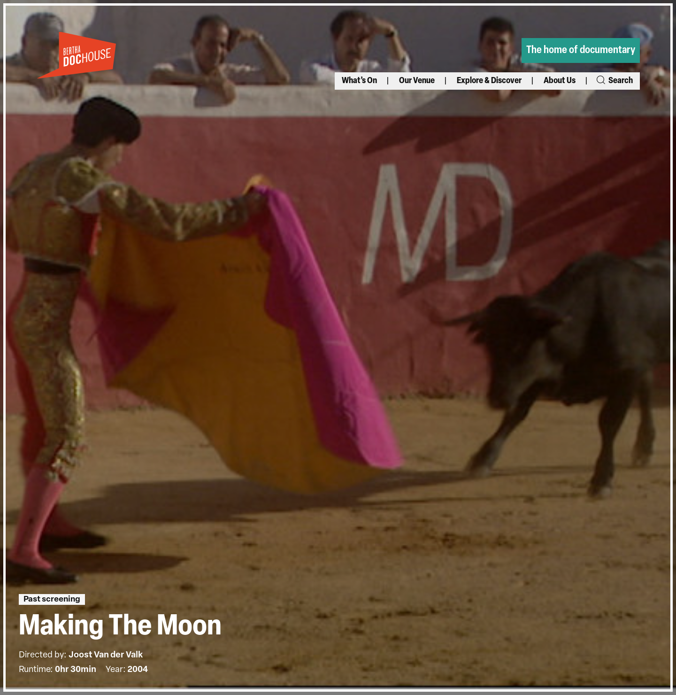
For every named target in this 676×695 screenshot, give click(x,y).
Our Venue (417, 81)
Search (614, 81)
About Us (560, 81)
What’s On (359, 81)
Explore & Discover (489, 81)
